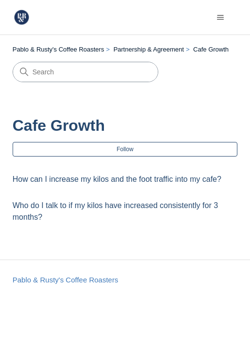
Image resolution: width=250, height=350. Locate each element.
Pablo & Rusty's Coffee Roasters (58, 49)
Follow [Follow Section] (125, 149)
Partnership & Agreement (149, 49)
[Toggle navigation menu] (220, 17)
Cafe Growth (211, 49)
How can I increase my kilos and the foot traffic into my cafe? (117, 179)
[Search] (85, 72)
